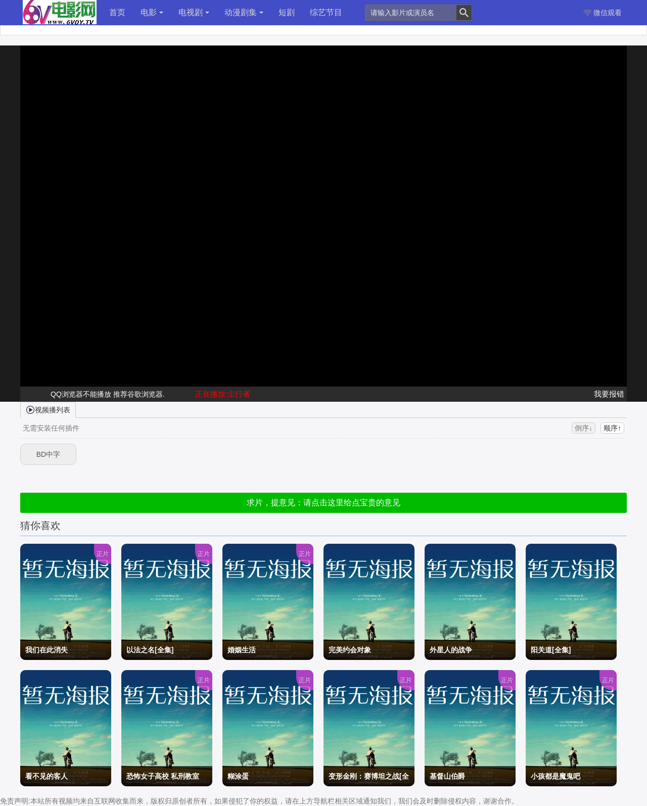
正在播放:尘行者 (222, 394)
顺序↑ (612, 428)
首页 (117, 12)
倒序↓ (583, 428)
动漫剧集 (243, 12)
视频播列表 (48, 409)
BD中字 (48, 454)
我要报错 (609, 394)
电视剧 (193, 12)
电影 (152, 12)
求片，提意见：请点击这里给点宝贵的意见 (323, 502)
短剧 (287, 12)
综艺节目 (326, 12)
